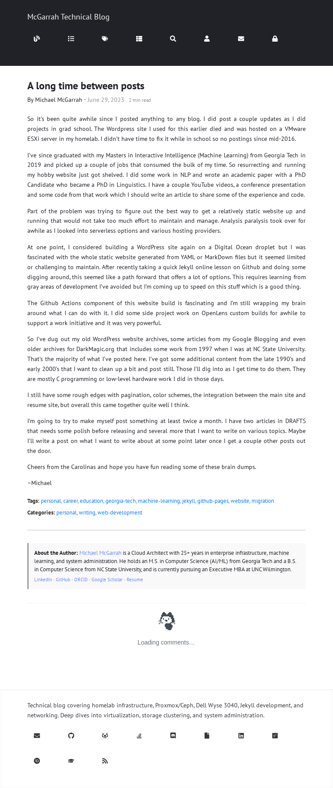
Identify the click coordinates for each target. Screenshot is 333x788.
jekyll (188, 501)
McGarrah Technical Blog (68, 17)
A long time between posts (85, 85)
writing (87, 512)
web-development (120, 512)
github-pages (213, 501)
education (91, 501)
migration (262, 501)
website (240, 501)
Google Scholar (107, 579)
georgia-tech (120, 501)
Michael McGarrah (58, 99)
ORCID (81, 579)
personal (51, 501)
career (70, 501)
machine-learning (159, 501)
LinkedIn (43, 579)
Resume (135, 579)
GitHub (63, 579)
